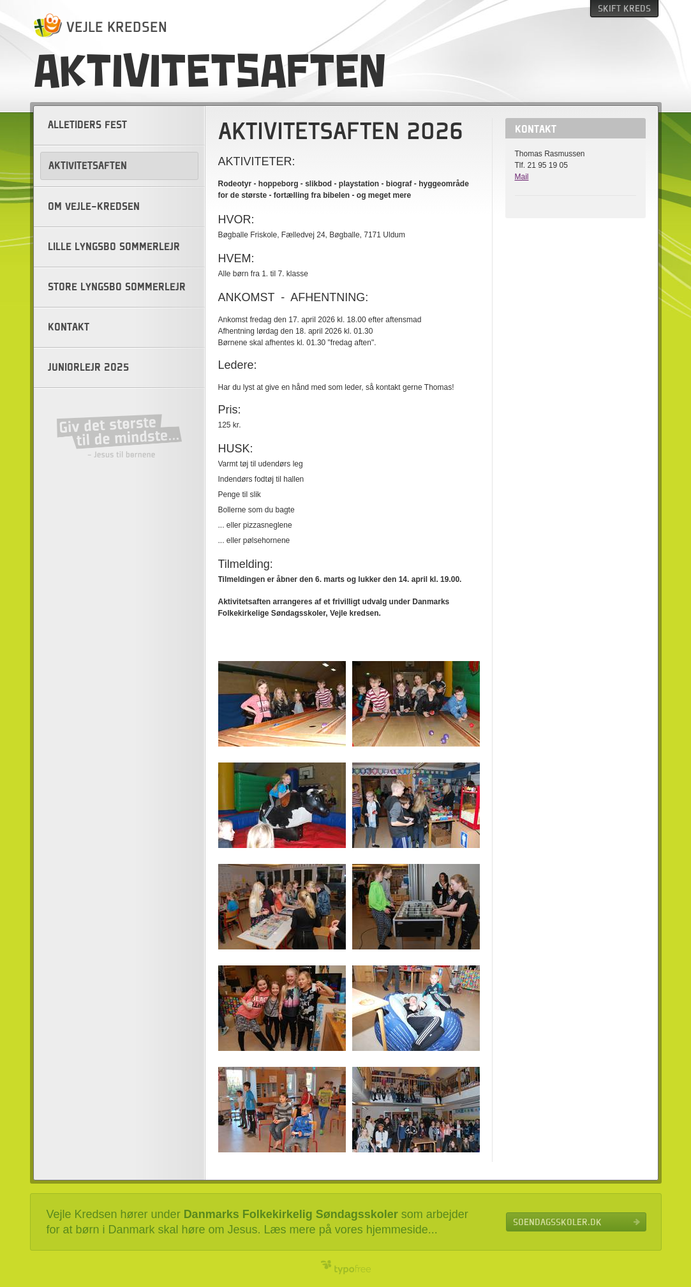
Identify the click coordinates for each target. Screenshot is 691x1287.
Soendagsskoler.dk (557, 1222)
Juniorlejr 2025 (88, 367)
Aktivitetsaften (87, 166)
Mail (522, 176)
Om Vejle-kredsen (94, 206)
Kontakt (68, 327)
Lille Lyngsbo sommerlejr (114, 247)
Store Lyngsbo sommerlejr (117, 287)
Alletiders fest (87, 125)
